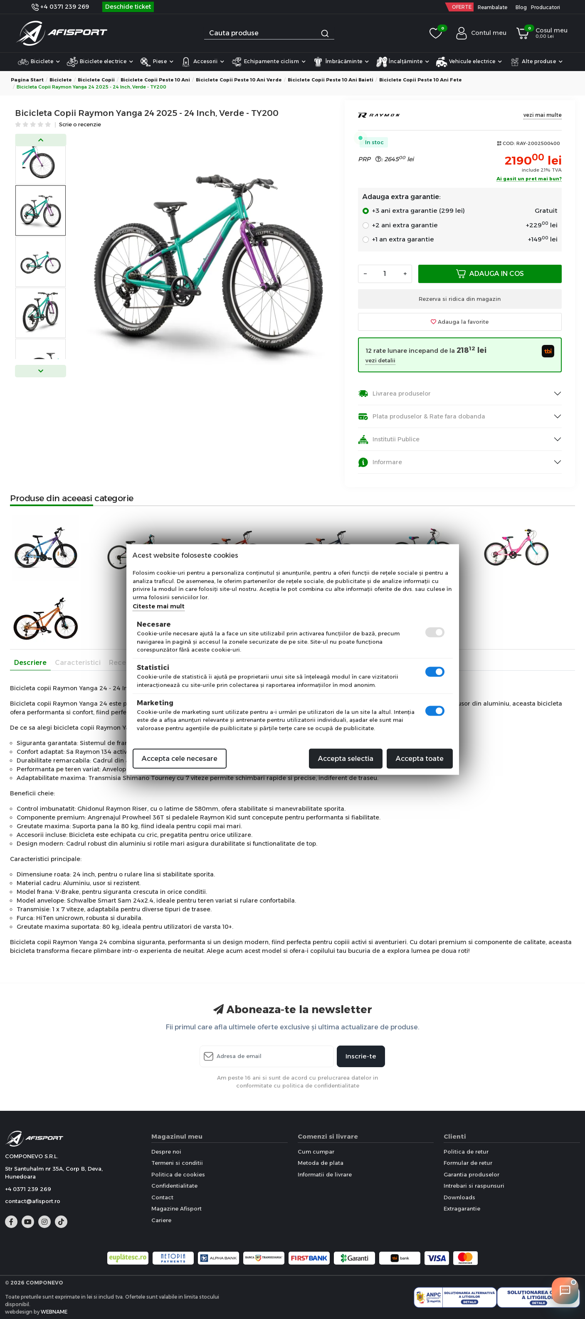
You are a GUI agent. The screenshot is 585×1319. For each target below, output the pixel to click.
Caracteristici (78, 663)
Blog (521, 7)
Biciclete (38, 62)
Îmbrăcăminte (340, 62)
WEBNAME (54, 1312)
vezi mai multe (542, 115)
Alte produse (536, 62)
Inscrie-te (361, 1056)
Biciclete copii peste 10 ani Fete (420, 80)
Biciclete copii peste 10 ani (155, 80)
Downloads (459, 1197)
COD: (509, 143)
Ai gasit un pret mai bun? (529, 179)
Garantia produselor (471, 1174)
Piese (156, 62)
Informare (380, 462)
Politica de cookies (178, 1174)
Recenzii (123, 663)
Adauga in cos (490, 273)
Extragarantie (462, 1208)
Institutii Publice (389, 439)
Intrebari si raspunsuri (474, 1185)
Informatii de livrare (325, 1174)
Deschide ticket (128, 6)
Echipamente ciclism (268, 62)
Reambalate (492, 7)
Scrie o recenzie (80, 125)
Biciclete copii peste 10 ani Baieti (330, 80)
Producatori (545, 7)
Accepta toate (420, 759)
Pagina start (27, 80)
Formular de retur (468, 1162)
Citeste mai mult (159, 606)
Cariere (161, 1220)
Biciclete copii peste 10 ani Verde (239, 80)
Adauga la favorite (460, 321)
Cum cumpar (316, 1151)
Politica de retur (466, 1151)
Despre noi (166, 1151)
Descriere (30, 663)
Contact (162, 1197)
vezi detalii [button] (380, 360)
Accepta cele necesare (179, 759)
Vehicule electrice (469, 62)
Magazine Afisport (176, 1208)
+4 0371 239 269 (60, 6)
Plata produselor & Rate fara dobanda (421, 416)
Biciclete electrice (100, 62)
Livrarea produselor (394, 394)
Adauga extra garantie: (401, 197)
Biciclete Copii (96, 80)
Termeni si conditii (177, 1162)
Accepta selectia (345, 759)
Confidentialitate (174, 1185)
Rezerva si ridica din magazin (460, 298)
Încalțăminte (402, 62)
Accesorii (202, 62)
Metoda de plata (320, 1162)
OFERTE (461, 7)
